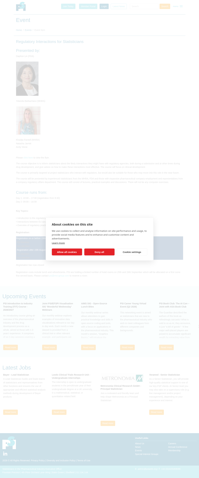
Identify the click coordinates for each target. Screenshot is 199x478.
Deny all (99, 252)
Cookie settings (132, 252)
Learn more (58, 242)
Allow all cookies (67, 252)
